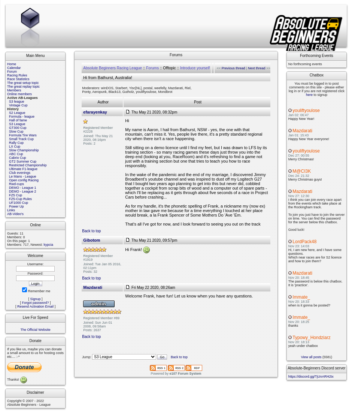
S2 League (17, 113)
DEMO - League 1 (22, 188)
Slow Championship (24, 150)
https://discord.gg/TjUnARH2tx (311, 376)
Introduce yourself (195, 68)
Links (11, 210)
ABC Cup (16, 154)
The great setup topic (23, 83)
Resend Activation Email (35, 306)
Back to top (91, 231)
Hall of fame (18, 120)
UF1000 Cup (18, 203)
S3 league (16, 101)
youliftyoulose (306, 110)
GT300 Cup (18, 128)
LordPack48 (304, 241)
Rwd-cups (16, 184)
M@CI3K (301, 171)
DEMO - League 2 (22, 191)
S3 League (17, 124)
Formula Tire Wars (23, 135)
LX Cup (14, 146)
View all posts (311, 357)
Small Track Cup (21, 139)
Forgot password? (35, 303)
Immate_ (301, 297)
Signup (35, 299)
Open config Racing (24, 180)
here (309, 95)
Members (14, 90)
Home (11, 64)
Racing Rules (17, 75)
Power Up (16, 206)
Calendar (14, 68)
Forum (12, 71)
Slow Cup (16, 131)
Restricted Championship (28, 165)
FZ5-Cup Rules (20, 199)
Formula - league (21, 116)
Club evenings (19, 173)
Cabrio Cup (17, 158)
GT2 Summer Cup (22, 161)
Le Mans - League (22, 176)
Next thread (256, 68)
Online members (19, 94)
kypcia (49, 245)
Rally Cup (16, 143)
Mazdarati (302, 130)
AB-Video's (15, 214)
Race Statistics (18, 79)
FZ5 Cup (15, 195)
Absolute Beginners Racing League (112, 68)
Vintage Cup (18, 105)
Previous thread (233, 68)
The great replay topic (23, 86)
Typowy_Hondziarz (311, 337)
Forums (152, 68)
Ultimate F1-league (23, 169)
